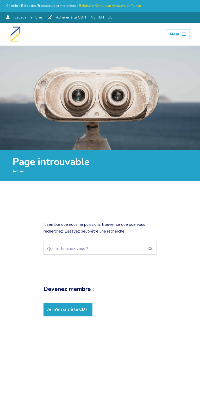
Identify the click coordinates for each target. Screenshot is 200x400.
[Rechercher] (94, 249)
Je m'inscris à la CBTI (68, 309)
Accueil (18, 171)
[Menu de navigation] (178, 34)
